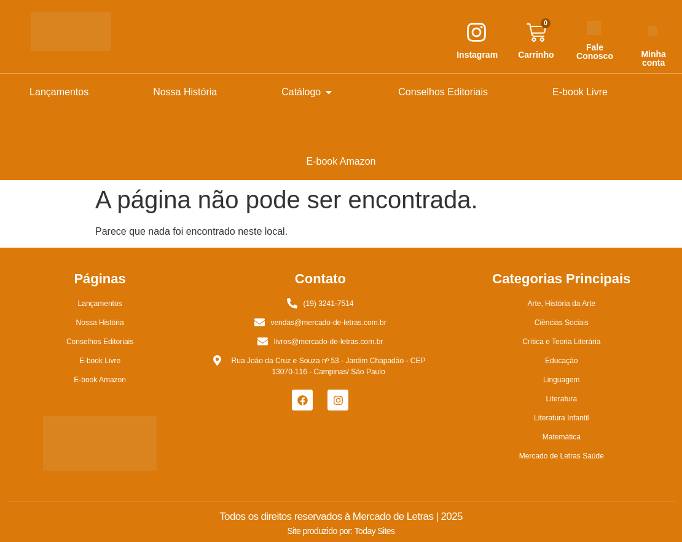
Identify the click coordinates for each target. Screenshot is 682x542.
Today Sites (375, 531)
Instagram (477, 55)
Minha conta (653, 58)
